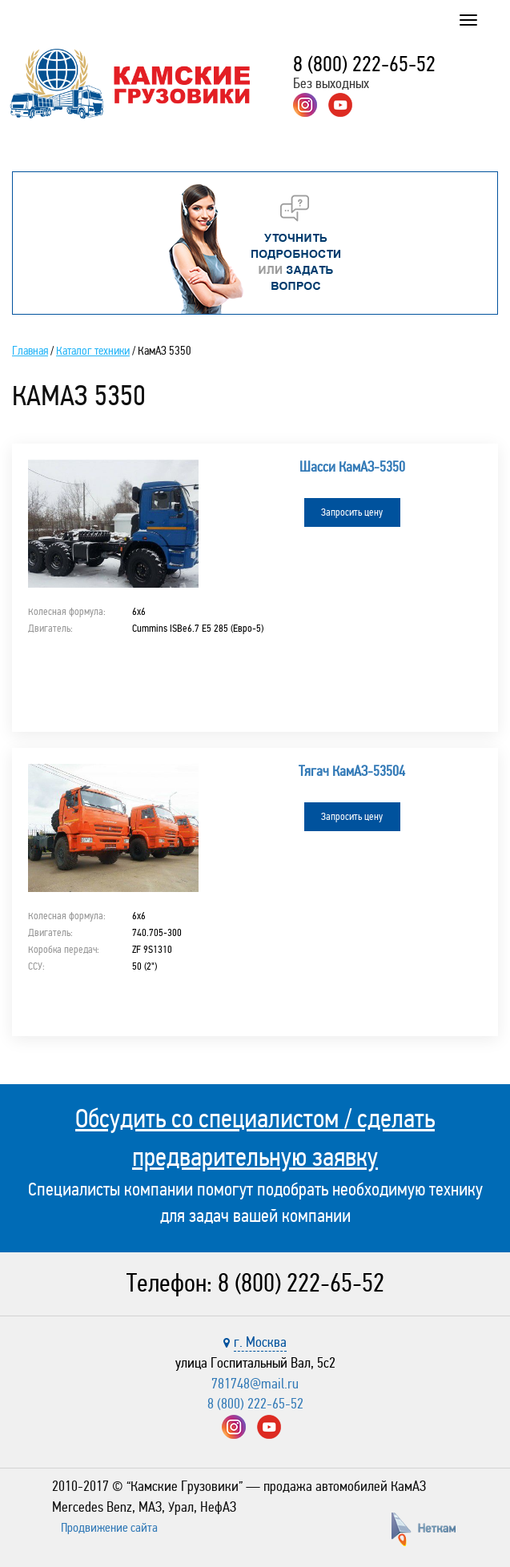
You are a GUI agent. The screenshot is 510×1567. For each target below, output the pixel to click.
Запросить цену (352, 512)
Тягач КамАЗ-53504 (352, 771)
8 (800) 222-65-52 (364, 64)
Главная (30, 351)
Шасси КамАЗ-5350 (352, 467)
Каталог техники (93, 351)
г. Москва (260, 1342)
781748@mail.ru (255, 1383)
